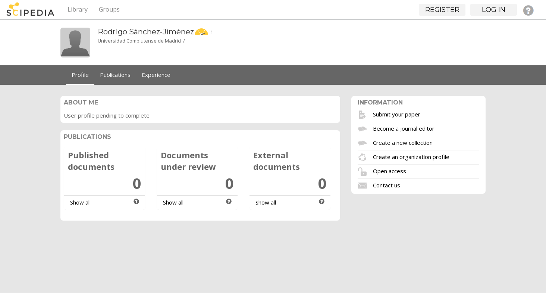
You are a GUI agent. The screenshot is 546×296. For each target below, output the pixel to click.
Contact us (386, 184)
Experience (156, 74)
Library (78, 9)
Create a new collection (403, 142)
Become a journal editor (403, 128)
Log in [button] (493, 10)
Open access (389, 170)
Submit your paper (396, 114)
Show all (80, 202)
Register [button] (442, 10)
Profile (80, 74)
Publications (115, 74)
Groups (109, 9)
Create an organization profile (411, 156)
